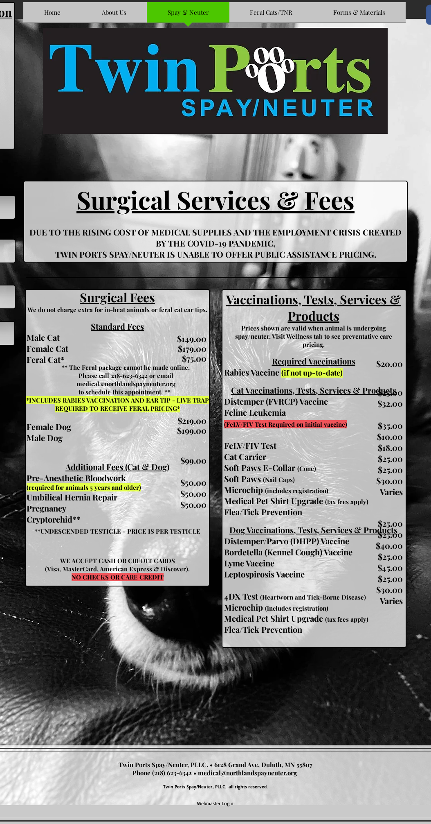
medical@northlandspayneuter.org (125, 384)
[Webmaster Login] (215, 803)
